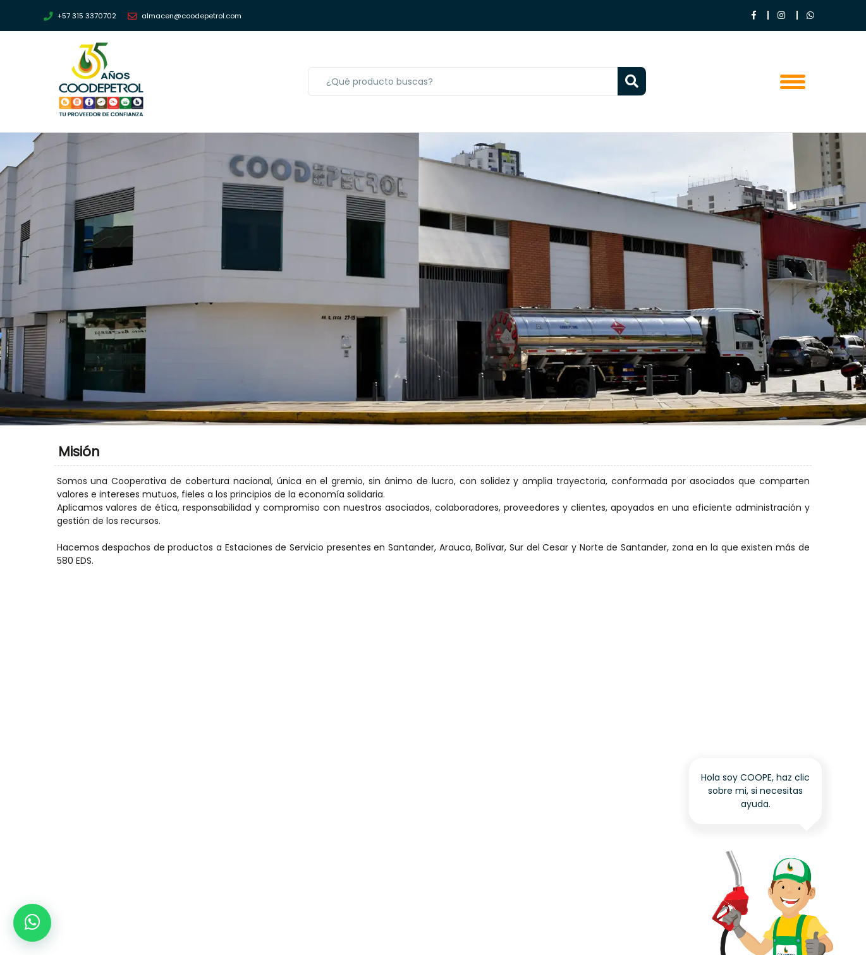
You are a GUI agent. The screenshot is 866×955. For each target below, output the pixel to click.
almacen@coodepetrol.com (184, 16)
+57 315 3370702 (80, 16)
